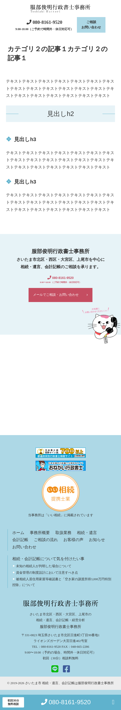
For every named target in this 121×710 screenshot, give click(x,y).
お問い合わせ (24, 552)
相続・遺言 (87, 538)
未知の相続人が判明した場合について (43, 571)
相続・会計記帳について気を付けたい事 (48, 564)
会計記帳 (20, 545)
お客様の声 (73, 545)
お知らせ (97, 545)
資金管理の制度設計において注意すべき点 (47, 577)
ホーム (18, 538)
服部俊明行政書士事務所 (96, 688)
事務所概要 (40, 538)
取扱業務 (63, 538)
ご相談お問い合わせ (91, 26)
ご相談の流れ (46, 545)
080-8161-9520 (51, 652)
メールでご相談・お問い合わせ (55, 299)
